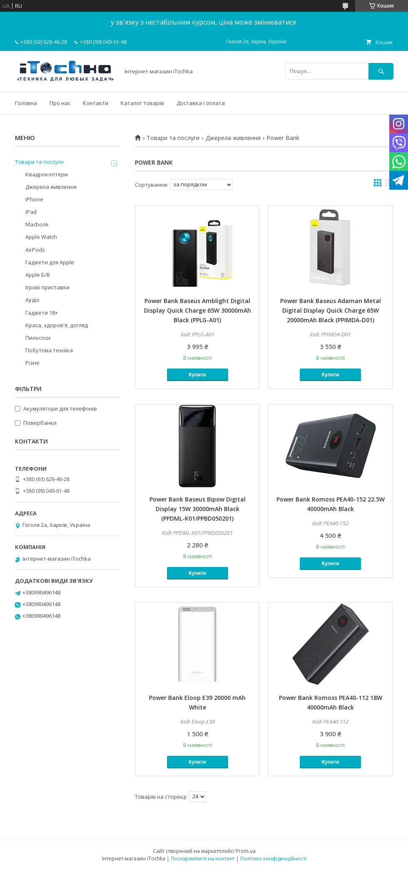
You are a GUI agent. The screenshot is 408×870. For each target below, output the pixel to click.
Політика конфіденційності (273, 858)
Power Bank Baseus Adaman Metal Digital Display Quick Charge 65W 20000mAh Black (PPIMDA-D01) (330, 310)
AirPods (35, 249)
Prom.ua (246, 851)
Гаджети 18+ (41, 312)
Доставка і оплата (201, 103)
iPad (31, 212)
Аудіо (32, 299)
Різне (32, 362)
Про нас (60, 103)
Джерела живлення (233, 138)
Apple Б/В (37, 274)
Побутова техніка (49, 350)
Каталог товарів (142, 103)
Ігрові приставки (47, 287)
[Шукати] (380, 71)
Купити (197, 375)
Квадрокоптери (46, 174)
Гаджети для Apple (49, 262)
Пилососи (37, 337)
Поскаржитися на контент (203, 858)
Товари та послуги (173, 138)
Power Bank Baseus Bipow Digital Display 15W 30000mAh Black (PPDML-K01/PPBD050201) (197, 508)
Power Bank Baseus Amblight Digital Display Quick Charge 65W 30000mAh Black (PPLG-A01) (197, 310)
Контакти (95, 103)
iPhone (34, 199)
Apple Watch (41, 237)
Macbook (37, 224)
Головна (26, 103)
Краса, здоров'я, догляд (56, 325)
